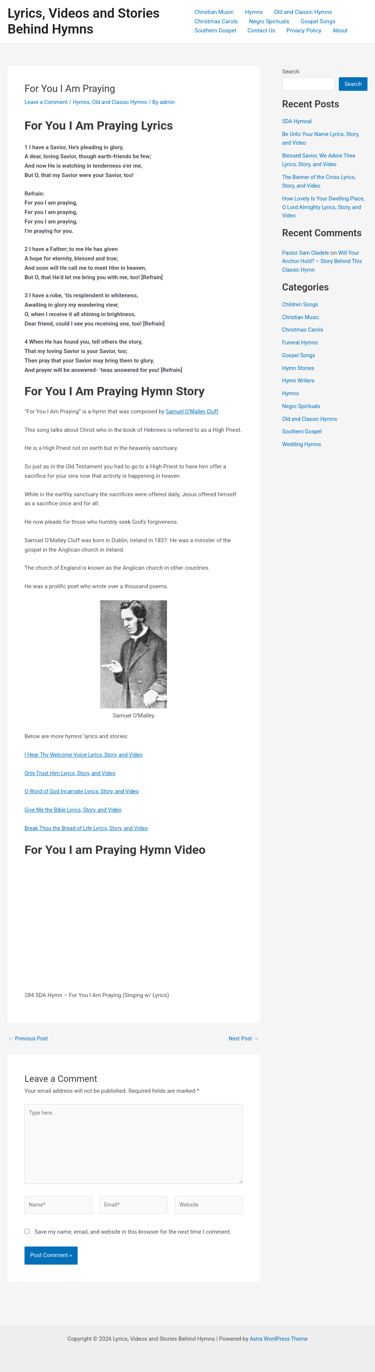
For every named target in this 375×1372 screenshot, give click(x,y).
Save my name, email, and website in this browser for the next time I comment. (133, 1237)
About (340, 30)
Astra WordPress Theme (278, 1338)
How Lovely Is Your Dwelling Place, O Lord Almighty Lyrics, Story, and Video (319, 207)
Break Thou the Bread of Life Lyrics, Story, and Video (89, 828)
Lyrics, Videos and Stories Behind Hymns (84, 21)
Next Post (243, 1039)
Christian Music (214, 12)
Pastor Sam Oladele (307, 252)
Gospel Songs (318, 21)
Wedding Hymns (302, 444)
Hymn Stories (299, 368)
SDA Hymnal (298, 121)
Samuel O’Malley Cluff (193, 411)
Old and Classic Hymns (303, 12)
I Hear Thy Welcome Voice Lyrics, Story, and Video (86, 754)
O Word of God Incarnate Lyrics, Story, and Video (84, 791)
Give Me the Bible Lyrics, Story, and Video (75, 809)
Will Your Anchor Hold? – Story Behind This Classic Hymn (324, 261)
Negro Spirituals (269, 21)
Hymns (254, 12)
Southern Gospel (215, 30)
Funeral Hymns (301, 342)
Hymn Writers (299, 380)
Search (291, 71)
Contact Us (262, 30)
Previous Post (29, 1039)
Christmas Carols (216, 21)
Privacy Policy (303, 30)
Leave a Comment (47, 102)
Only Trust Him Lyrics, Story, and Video (72, 773)
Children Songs (301, 304)
